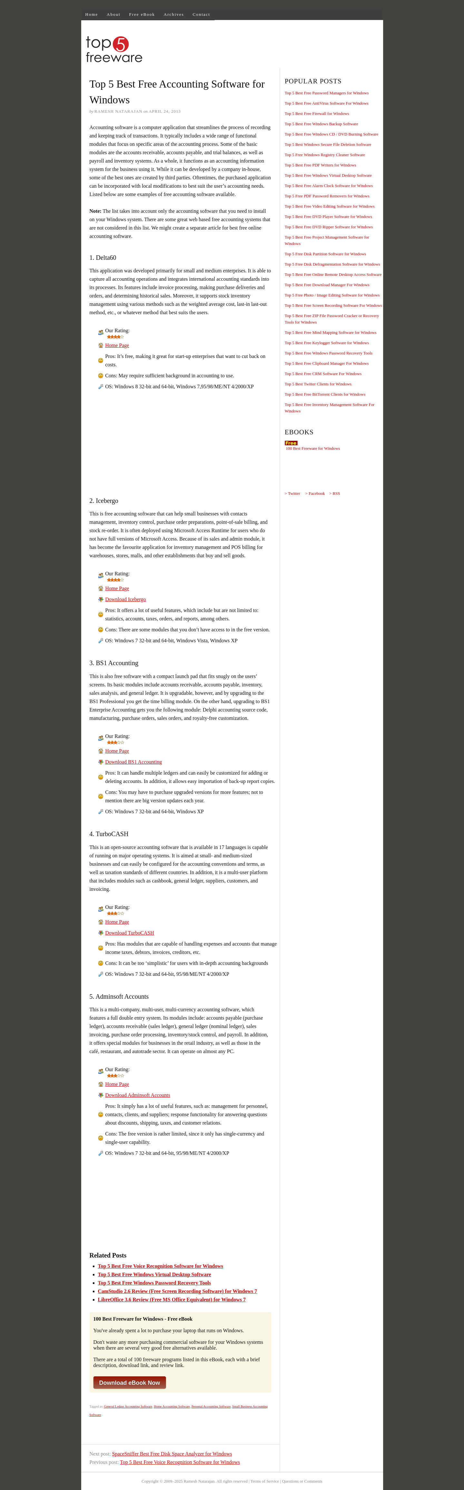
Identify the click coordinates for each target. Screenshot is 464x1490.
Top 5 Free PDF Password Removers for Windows (327, 195)
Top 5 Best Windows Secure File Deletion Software (328, 144)
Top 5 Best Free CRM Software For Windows (323, 373)
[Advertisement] (265, 50)
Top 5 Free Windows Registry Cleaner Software (325, 154)
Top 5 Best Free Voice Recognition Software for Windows (160, 1266)
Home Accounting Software (172, 1406)
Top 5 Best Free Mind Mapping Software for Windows (331, 332)
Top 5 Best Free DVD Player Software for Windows (328, 216)
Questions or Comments (302, 1481)
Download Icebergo (125, 599)
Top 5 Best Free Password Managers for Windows (327, 92)
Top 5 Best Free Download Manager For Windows (327, 284)
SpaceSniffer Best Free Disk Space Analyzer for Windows (172, 1454)
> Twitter (292, 493)
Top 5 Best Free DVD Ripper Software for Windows (329, 226)
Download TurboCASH (129, 933)
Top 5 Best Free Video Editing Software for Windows (330, 206)
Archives (174, 14)
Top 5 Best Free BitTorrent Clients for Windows (325, 394)
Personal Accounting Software (211, 1406)
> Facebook (315, 493)
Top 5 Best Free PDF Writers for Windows (320, 165)
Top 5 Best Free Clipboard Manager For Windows (327, 363)
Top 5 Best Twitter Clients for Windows (318, 384)
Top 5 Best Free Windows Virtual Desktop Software (154, 1274)
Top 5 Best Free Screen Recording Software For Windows (333, 305)
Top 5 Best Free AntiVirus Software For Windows (327, 103)
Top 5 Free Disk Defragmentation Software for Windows (332, 264)
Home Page (117, 345)
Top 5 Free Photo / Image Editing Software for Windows (332, 295)
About (114, 14)
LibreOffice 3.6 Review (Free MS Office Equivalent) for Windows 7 (172, 1299)
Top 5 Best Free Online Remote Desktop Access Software (333, 274)
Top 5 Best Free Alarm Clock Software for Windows (329, 185)
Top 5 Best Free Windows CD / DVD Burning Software (331, 134)
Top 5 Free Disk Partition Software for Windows (325, 253)
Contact (201, 14)
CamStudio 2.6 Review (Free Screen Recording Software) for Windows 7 (177, 1291)
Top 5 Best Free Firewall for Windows (317, 113)
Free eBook (142, 14)
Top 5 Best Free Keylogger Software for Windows (327, 342)
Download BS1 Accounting (133, 762)
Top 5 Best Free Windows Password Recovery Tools (154, 1283)
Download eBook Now (129, 1383)
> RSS (334, 493)
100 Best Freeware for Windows (313, 448)
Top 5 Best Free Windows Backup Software (321, 123)
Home (91, 14)
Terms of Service (264, 1481)
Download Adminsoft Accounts (137, 1095)
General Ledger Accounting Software (128, 1406)
